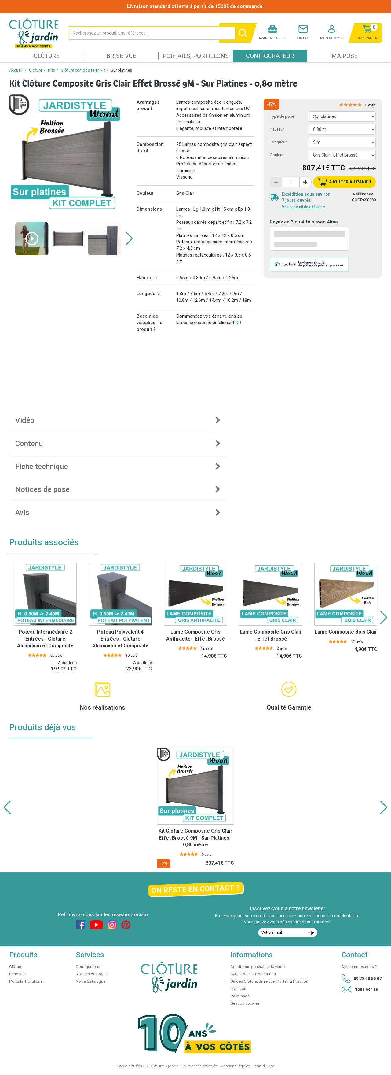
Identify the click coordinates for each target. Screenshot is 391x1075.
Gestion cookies (245, 1003)
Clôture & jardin (165, 1066)
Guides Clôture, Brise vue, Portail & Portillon (269, 981)
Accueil (15, 70)
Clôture (47, 56)
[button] (129, 238)
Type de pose (282, 116)
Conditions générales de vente (257, 966)
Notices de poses (92, 974)
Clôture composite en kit (83, 70)
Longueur (278, 142)
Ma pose (344, 56)
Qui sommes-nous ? (359, 966)
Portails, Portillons (196, 56)
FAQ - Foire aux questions (253, 974)
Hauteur (277, 129)
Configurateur (270, 56)
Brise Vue (121, 56)
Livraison (238, 988)
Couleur (276, 155)
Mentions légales (235, 1066)
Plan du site (263, 1066)
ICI (238, 322)
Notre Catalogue (90, 981)
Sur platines (121, 70)
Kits (51, 70)
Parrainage (240, 996)
